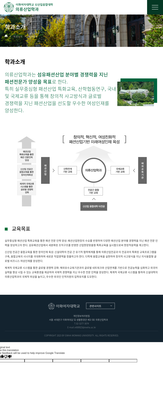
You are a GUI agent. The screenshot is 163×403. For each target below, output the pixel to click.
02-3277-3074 (82, 323)
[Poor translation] (8, 357)
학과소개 (17, 36)
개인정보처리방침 (81, 315)
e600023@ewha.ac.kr (85, 327)
